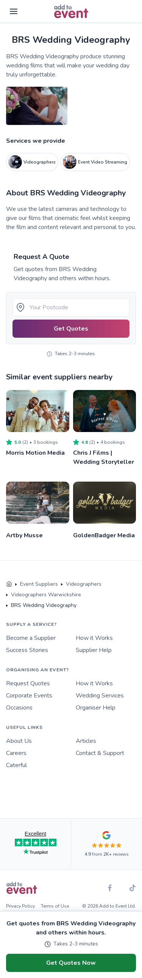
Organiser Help (95, 707)
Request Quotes (28, 683)
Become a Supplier (31, 638)
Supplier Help (94, 650)
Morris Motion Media (35, 453)
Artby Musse (24, 535)
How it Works (94, 638)
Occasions (19, 707)
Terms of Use (55, 906)
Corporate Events (29, 695)
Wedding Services (100, 695)
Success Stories (27, 650)
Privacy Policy (20, 906)
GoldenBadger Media (104, 535)
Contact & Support (100, 753)
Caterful (16, 765)
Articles (86, 741)
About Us (19, 741)
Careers (16, 753)
